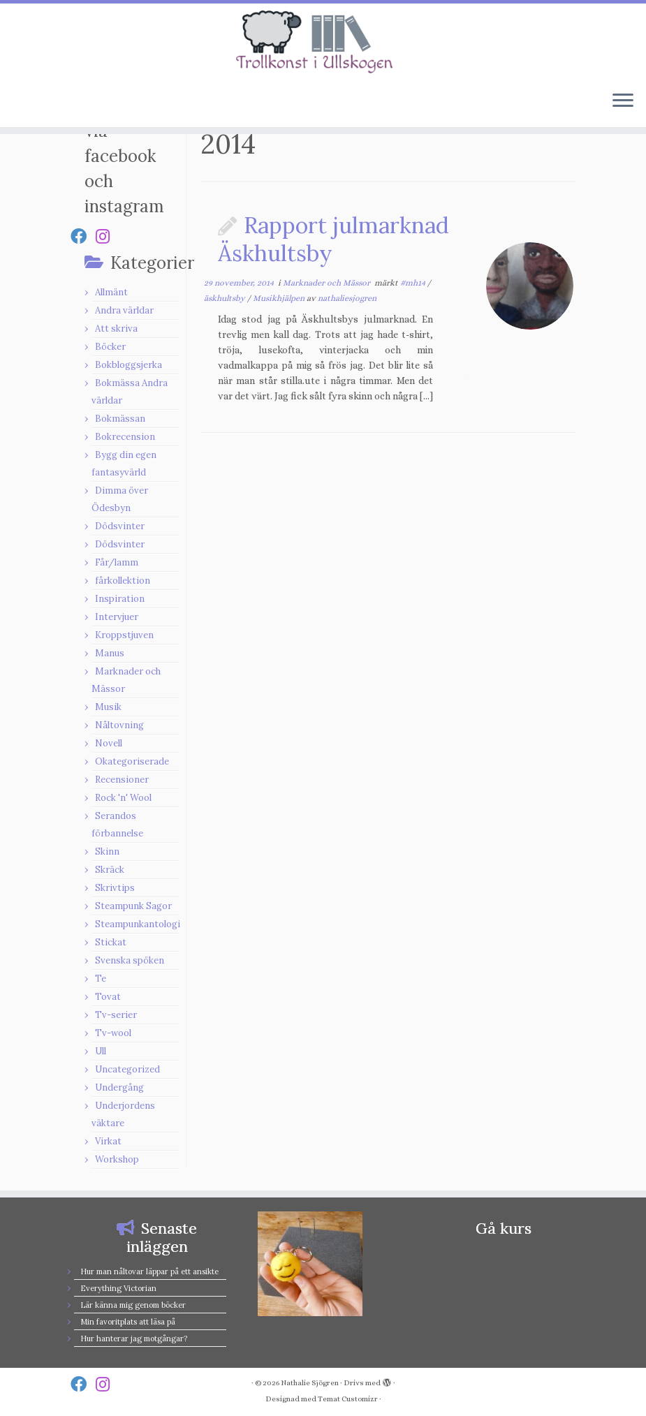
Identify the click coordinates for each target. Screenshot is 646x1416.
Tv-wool (113, 1033)
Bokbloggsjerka (128, 365)
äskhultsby (225, 298)
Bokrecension (125, 437)
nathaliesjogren (347, 298)
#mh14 (413, 283)
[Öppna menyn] (622, 101)
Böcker (110, 347)
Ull (100, 1051)
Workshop (117, 1159)
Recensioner (122, 780)
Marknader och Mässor (327, 283)
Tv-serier (116, 1015)
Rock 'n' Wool (123, 798)
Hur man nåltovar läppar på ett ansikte (149, 1271)
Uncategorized (127, 1069)
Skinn (107, 851)
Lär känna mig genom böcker (133, 1305)
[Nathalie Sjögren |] (323, 41)
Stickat (110, 942)
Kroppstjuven (124, 635)
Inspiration (120, 599)
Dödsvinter (120, 526)
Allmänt (111, 292)
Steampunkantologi (137, 924)
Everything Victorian (118, 1288)
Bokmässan (120, 419)
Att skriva (116, 328)
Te (100, 978)
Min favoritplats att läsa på (127, 1322)
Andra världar (124, 310)
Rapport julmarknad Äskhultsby (333, 239)
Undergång (119, 1087)
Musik (108, 707)
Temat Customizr (348, 1398)
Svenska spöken (129, 960)
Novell (108, 743)
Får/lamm (116, 562)
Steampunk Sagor (133, 906)
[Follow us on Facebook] (83, 236)
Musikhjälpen (280, 298)
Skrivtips (115, 888)
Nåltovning (119, 725)
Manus (109, 653)
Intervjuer (116, 617)
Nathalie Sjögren (310, 1382)
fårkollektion (122, 581)
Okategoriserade (132, 761)
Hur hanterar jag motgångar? (133, 1338)
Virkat (108, 1141)
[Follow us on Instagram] (107, 236)
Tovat (108, 997)
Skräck (109, 870)
